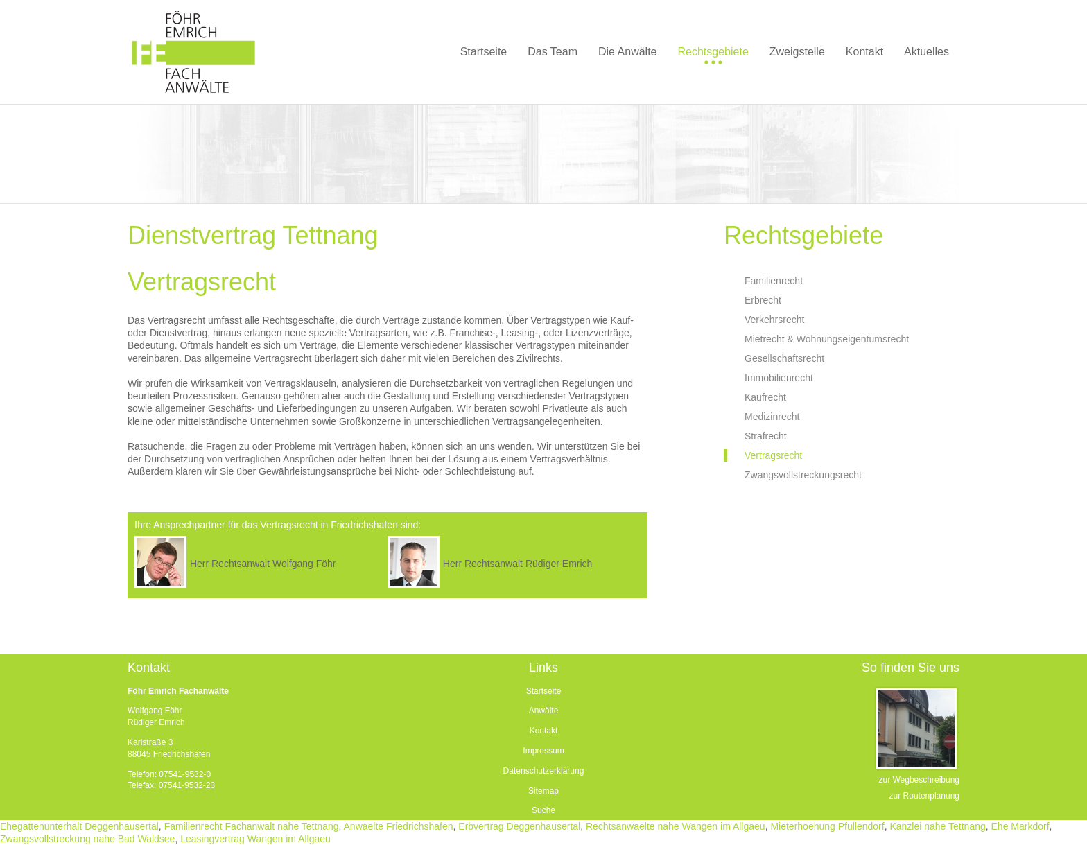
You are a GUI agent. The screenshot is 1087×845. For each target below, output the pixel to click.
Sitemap (543, 791)
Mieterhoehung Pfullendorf (827, 826)
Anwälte (544, 710)
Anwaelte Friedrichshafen (398, 826)
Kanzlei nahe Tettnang (937, 826)
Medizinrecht (772, 416)
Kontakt (544, 730)
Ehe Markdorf (1020, 826)
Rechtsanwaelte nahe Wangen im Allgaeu (675, 826)
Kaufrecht (765, 397)
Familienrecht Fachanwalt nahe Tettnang (251, 826)
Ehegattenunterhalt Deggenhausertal (79, 826)
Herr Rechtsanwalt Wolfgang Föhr (263, 563)
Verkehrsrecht (774, 319)
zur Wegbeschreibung (918, 780)
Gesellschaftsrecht (784, 358)
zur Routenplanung (924, 796)
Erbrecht (763, 300)
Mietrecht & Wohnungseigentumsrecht (827, 339)
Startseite (544, 691)
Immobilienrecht (779, 377)
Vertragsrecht (773, 455)
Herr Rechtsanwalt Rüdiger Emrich (518, 563)
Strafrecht (766, 436)
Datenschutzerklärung (543, 771)
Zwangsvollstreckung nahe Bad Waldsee (87, 838)
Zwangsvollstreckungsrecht (803, 474)
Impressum (543, 751)
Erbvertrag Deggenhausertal (519, 826)
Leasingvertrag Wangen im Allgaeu (255, 838)
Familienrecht (774, 280)
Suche (543, 810)
